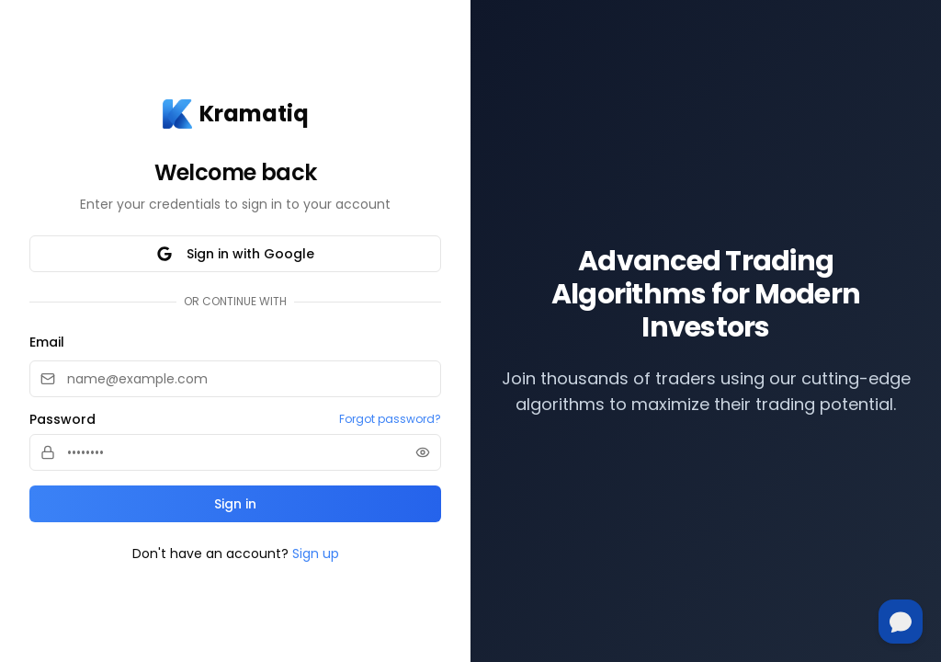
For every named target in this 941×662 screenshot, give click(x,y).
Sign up (315, 553)
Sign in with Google (235, 254)
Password (62, 419)
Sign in (235, 504)
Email (46, 342)
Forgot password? (390, 419)
